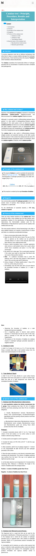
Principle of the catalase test (15, 30)
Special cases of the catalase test (17, 41)
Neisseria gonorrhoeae (17, 44)
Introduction (11, 27)
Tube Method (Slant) (17, 39)
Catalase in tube (16, 37)
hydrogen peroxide (12, 175)
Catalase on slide (16, 35)
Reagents (10, 32)
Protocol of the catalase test (15, 34)
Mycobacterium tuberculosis (19, 43)
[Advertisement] (18, 87)
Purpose (10, 28)
